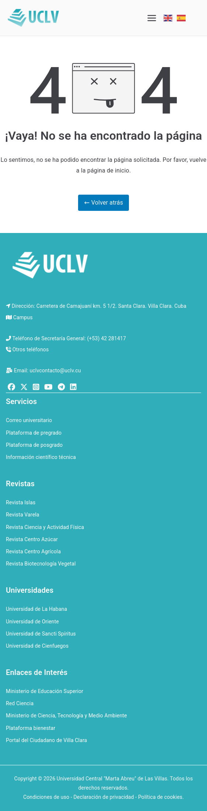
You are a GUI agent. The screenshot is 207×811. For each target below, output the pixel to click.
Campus (23, 317)
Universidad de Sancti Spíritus (41, 634)
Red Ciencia (20, 703)
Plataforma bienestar (30, 728)
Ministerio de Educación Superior (44, 691)
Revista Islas (20, 502)
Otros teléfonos (31, 349)
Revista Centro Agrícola (33, 551)
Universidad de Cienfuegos (37, 646)
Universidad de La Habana (36, 609)
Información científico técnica (41, 457)
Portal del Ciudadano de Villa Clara (46, 740)
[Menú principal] (152, 18)
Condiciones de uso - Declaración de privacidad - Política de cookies (102, 797)
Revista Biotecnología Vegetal (41, 564)
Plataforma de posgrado (34, 445)
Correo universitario (29, 420)
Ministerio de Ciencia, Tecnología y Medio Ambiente (66, 715)
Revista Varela (22, 515)
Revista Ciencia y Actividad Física (45, 527)
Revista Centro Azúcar (32, 539)
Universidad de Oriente (32, 621)
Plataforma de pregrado (34, 433)
